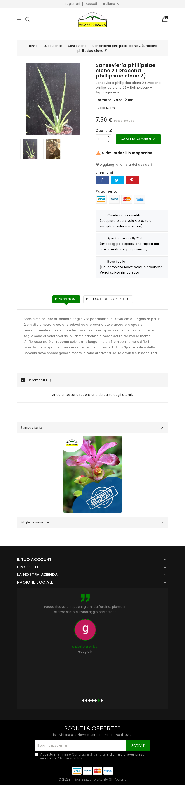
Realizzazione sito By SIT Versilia (99, 780)
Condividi (102, 180)
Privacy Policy (71, 758)
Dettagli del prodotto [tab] (108, 299)
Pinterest (132, 180)
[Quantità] (101, 139)
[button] (83, 700)
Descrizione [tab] (66, 299)
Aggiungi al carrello (138, 139)
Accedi (91, 4)
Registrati (72, 4)
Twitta (117, 180)
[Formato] (109, 108)
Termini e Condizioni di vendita (81, 754)
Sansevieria (31, 428)
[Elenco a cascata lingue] (112, 4)
